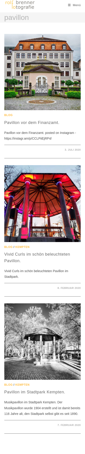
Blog (8, 115)
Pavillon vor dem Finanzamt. (31, 122)
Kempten (22, 247)
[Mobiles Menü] (74, 5)
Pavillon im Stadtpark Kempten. (34, 392)
